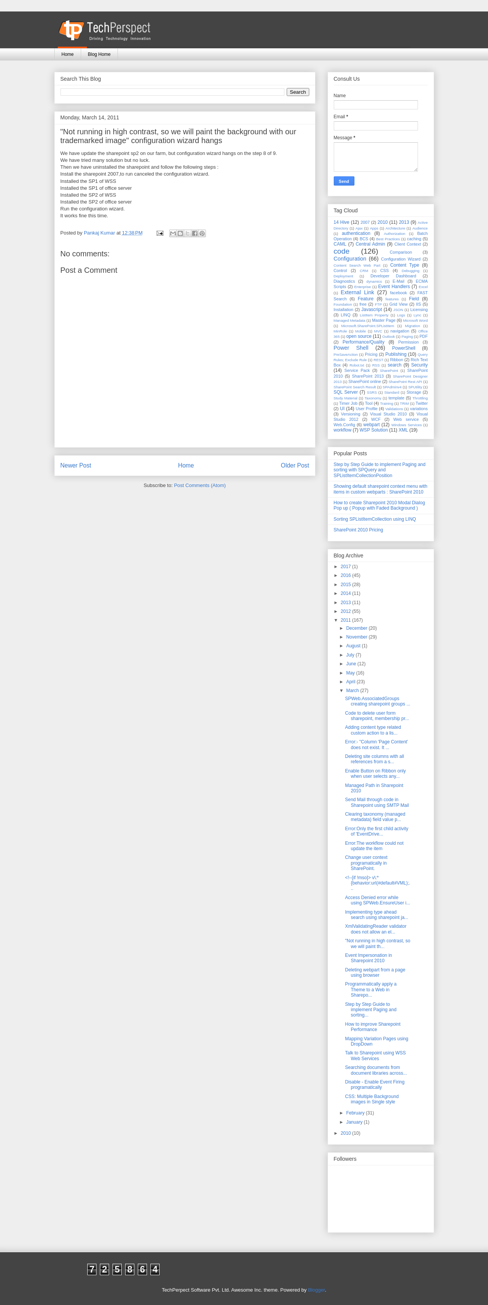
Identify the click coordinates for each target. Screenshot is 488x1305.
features (392, 299)
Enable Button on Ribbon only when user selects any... (375, 773)
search (394, 365)
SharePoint (389, 370)
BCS (364, 238)
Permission (408, 342)
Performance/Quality (363, 342)
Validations (394, 409)
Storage (413, 392)
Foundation (343, 304)
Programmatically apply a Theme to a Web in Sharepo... (371, 989)
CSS (384, 270)
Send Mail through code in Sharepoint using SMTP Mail (377, 802)
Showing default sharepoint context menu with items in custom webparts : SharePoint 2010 (381, 489)
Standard (391, 392)
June (351, 663)
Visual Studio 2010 (388, 414)
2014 (346, 593)
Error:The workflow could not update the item (374, 846)
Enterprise (362, 287)
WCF (376, 419)
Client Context (407, 244)
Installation (344, 309)
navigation (399, 331)
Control (340, 270)
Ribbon (396, 359)
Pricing (371, 354)
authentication (356, 233)
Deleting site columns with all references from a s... (374, 759)
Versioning (350, 414)
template (396, 398)
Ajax (359, 228)
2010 (382, 222)
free (363, 304)
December (357, 628)
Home (68, 54)
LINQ (345, 315)
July (351, 655)
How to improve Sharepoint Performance (372, 1027)
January (355, 1122)
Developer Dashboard (393, 276)
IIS (418, 304)
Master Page (383, 320)
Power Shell (351, 348)
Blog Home (99, 54)
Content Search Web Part (357, 265)
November (357, 637)
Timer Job (348, 403)
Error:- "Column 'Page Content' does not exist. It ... (376, 744)
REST (379, 360)
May (351, 673)
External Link (357, 292)
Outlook (388, 336)
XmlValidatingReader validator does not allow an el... (375, 929)
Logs (401, 315)
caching (414, 238)
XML (403, 430)
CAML (340, 244)
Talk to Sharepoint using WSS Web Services (375, 1055)
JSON (398, 310)
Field (414, 298)
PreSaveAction (346, 354)
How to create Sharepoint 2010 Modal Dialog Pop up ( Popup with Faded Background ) (379, 505)
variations (419, 408)
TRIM (404, 403)
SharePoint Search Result (355, 387)
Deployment (343, 276)
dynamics (374, 281)
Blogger (316, 1290)
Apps (374, 228)
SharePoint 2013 (368, 376)
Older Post (295, 465)
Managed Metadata (350, 320)
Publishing (395, 354)
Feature (366, 298)
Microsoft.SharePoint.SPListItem (367, 326)
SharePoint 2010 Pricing (358, 530)
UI (342, 408)
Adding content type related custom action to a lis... (373, 730)
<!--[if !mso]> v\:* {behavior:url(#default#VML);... (377, 883)
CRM (364, 271)
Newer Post (75, 465)
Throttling (420, 398)
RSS (376, 365)
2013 (404, 222)
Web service (406, 419)
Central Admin (370, 244)
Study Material (345, 398)
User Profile (366, 408)
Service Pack (357, 370)
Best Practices (388, 239)
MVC (378, 331)
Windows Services (406, 425)
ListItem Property (374, 315)
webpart (371, 424)
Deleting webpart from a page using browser (375, 972)
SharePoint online (364, 381)
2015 (346, 584)
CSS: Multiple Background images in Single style (371, 1099)
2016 (346, 575)
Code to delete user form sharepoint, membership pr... (377, 715)
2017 (346, 566)
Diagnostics (344, 281)
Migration (412, 326)
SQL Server (346, 392)
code (342, 251)
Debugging (410, 271)
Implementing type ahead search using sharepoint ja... (376, 914)
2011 (346, 620)
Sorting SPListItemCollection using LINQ (375, 519)
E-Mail (399, 281)
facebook (398, 292)
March (353, 690)
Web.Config (344, 424)
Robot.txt (356, 365)
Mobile (360, 331)
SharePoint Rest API (405, 382)
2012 (346, 611)
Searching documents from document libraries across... (376, 1070)
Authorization (394, 233)
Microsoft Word (415, 320)
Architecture (395, 228)
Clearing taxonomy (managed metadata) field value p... (375, 816)
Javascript (371, 309)
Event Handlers (394, 286)
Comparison (401, 252)
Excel (423, 287)
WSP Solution (374, 430)
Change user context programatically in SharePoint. (366, 863)
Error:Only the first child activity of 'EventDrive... (376, 831)
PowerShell (404, 348)
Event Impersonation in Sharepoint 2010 (368, 958)
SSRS (372, 392)
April (351, 681)
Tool (369, 403)
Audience (420, 228)
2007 (365, 222)
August (354, 645)
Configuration (350, 259)
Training (386, 403)
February (356, 1113)
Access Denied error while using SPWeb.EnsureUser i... (377, 900)
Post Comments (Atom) (200, 485)
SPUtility (415, 387)
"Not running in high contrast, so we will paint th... (377, 943)
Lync (417, 315)
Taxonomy (373, 398)
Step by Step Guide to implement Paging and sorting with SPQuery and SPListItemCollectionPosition (380, 470)
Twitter (422, 403)
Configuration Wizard (401, 259)
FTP (378, 304)
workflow (343, 430)
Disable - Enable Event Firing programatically (374, 1084)
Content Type (404, 265)
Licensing (419, 309)
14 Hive (341, 222)
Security (419, 365)
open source (359, 336)
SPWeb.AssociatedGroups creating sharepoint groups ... (377, 701)
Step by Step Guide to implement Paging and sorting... (370, 1010)
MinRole (340, 331)
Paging (407, 336)
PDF (423, 336)
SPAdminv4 (392, 387)
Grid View (398, 304)
